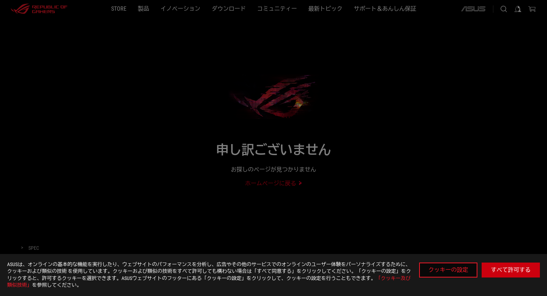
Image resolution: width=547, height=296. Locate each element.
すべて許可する (511, 269)
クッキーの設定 (448, 269)
